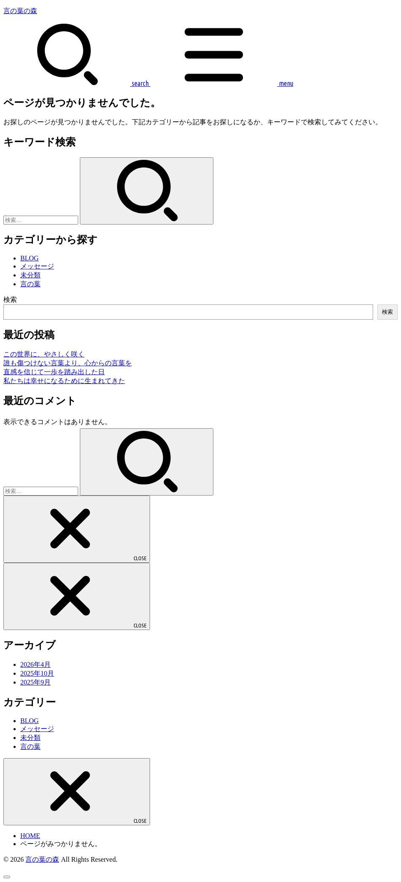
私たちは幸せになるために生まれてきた (64, 380)
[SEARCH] (76, 83)
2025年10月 (37, 673)
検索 (10, 299)
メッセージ (37, 266)
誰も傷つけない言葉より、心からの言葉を (67, 363)
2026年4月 (35, 664)
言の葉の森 (20, 10)
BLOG (29, 258)
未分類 (30, 275)
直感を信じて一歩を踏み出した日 (54, 371)
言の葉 (30, 284)
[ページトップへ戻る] (6, 877)
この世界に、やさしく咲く (44, 354)
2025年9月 (35, 682)
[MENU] (221, 83)
